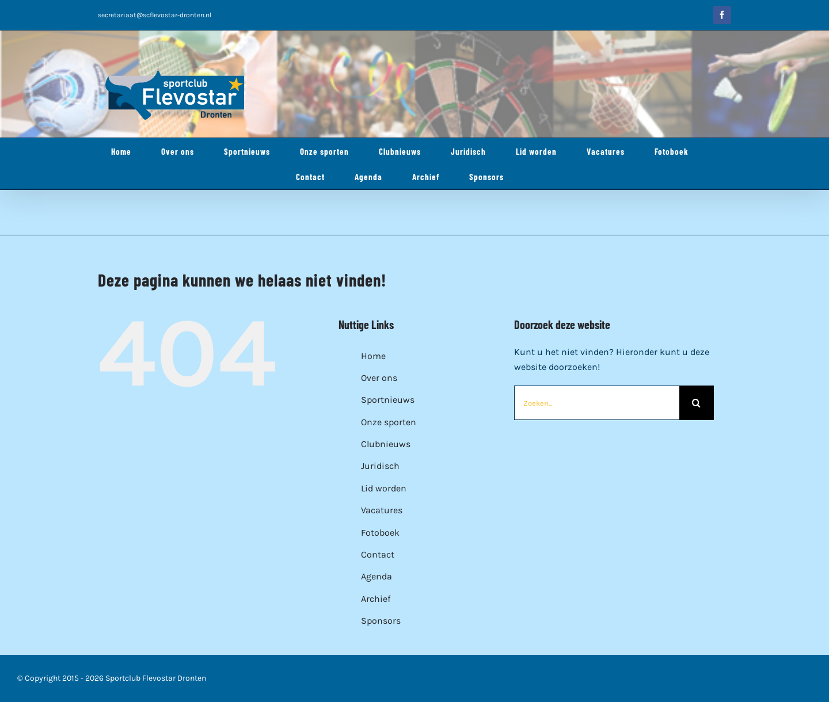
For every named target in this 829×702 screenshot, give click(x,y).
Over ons (379, 377)
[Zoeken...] (596, 403)
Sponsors (381, 620)
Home (373, 355)
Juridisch (380, 465)
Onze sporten (388, 422)
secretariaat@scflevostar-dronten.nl (154, 15)
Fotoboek (380, 532)
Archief (375, 598)
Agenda (376, 576)
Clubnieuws (385, 443)
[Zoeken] (696, 403)
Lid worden (383, 488)
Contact (377, 554)
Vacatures (381, 510)
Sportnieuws (387, 399)
